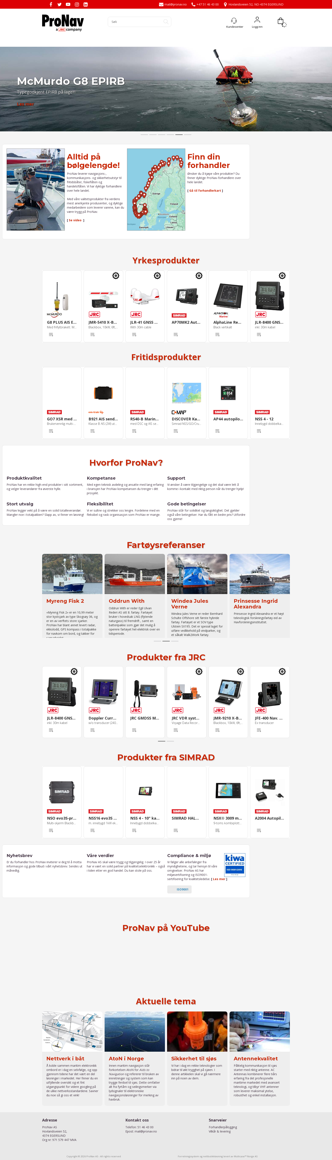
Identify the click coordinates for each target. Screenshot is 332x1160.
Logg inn (257, 21)
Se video (75, 220)
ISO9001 (182, 889)
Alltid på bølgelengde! (93, 161)
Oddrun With (127, 601)
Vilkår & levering (220, 1131)
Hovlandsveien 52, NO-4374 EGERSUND (253, 4)
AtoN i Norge (126, 1058)
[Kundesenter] (234, 21)
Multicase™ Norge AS (245, 1156)
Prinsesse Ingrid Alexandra (256, 604)
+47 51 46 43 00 (205, 4)
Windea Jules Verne (189, 604)
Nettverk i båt (65, 1058)
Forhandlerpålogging (223, 1127)
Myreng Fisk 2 (65, 601)
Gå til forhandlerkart (205, 191)
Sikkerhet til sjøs (193, 1058)
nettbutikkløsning (213, 1156)
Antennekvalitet (256, 1058)
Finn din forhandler (208, 161)
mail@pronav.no (173, 4)
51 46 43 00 (145, 1127)
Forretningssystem (188, 1156)
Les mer (219, 879)
